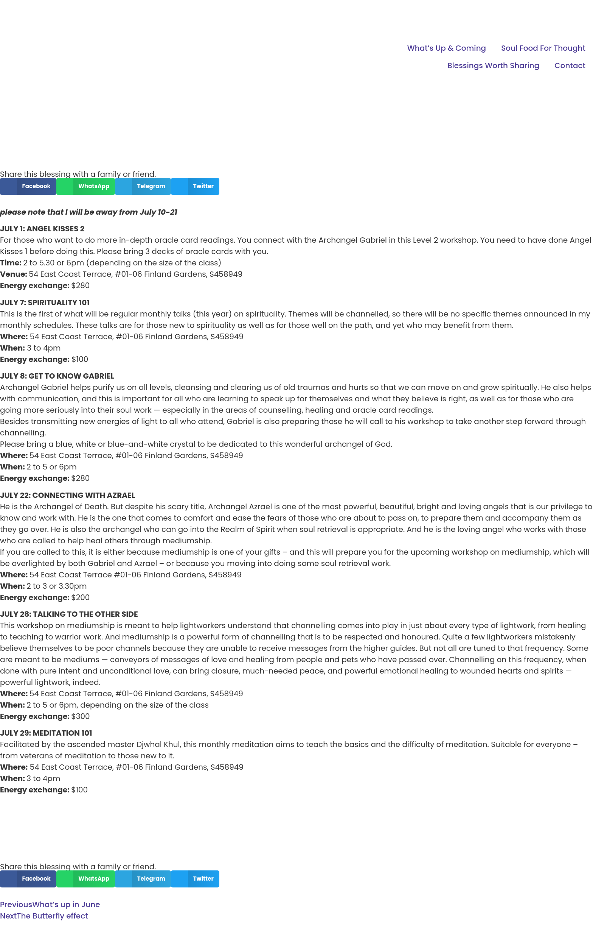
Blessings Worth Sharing (493, 65)
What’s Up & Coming (446, 48)
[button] (28, 186)
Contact (569, 65)
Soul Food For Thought (543, 48)
